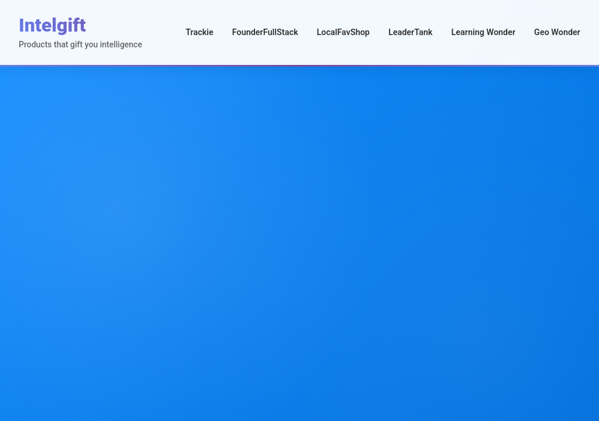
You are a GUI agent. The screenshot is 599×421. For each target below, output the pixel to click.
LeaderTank (410, 32)
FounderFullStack (265, 32)
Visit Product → (449, 314)
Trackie (199, 32)
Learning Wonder (483, 32)
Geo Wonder (557, 32)
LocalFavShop (342, 32)
